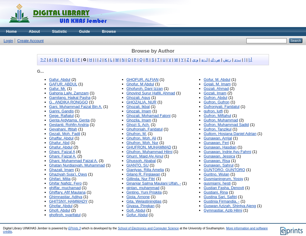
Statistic (59, 31)
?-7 (43, 59)
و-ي (195, 59)
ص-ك (215, 59)
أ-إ (250, 59)
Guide (84, 31)
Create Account (30, 40)
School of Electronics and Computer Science (148, 228)
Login (8, 40)
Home (11, 31)
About (34, 31)
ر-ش (227, 59)
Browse (109, 31)
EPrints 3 (74, 228)
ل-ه (204, 59)
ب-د (237, 59)
